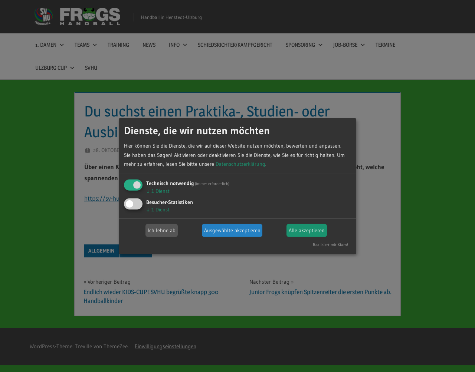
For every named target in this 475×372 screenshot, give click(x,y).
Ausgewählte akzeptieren (232, 230)
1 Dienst (158, 191)
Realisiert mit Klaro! (330, 244)
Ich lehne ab (162, 230)
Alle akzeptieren (307, 230)
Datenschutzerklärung (240, 164)
